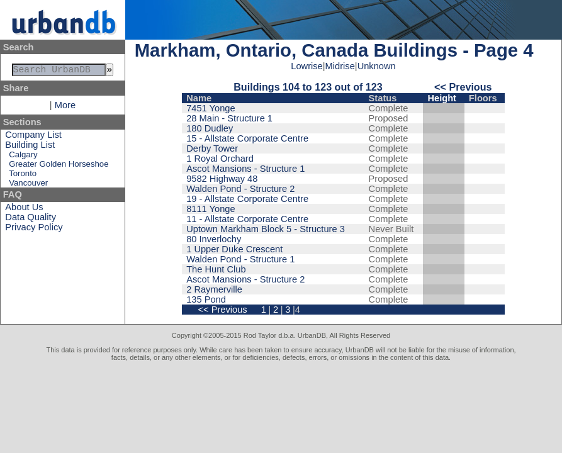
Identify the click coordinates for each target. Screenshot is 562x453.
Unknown (376, 66)
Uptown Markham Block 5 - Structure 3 (265, 229)
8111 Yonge (210, 209)
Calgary (23, 157)
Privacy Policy (33, 230)
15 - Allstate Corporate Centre (247, 138)
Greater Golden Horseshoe (58, 166)
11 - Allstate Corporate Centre (247, 219)
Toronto (23, 176)
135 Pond (206, 299)
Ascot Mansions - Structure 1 (245, 169)
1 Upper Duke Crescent (234, 249)
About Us (24, 209)
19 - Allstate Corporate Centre (247, 199)
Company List (33, 137)
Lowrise (307, 66)
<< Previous (463, 86)
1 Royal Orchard (220, 159)
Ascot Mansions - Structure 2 (245, 279)
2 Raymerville (214, 289)
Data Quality (30, 220)
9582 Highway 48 (221, 179)
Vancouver (28, 185)
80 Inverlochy (213, 239)
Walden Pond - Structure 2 (240, 189)
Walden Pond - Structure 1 (240, 259)
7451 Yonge (210, 108)
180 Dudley (209, 128)
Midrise (340, 66)
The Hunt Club (216, 269)
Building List (30, 147)
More (65, 108)
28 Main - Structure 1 (229, 118)
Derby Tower (212, 148)
